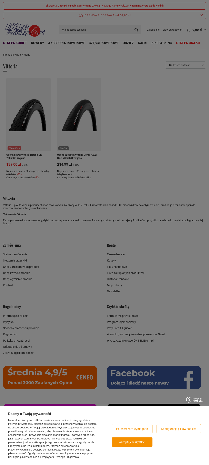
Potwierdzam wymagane (132, 428)
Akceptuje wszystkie (132, 442)
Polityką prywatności (20, 423)
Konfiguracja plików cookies (178, 428)
